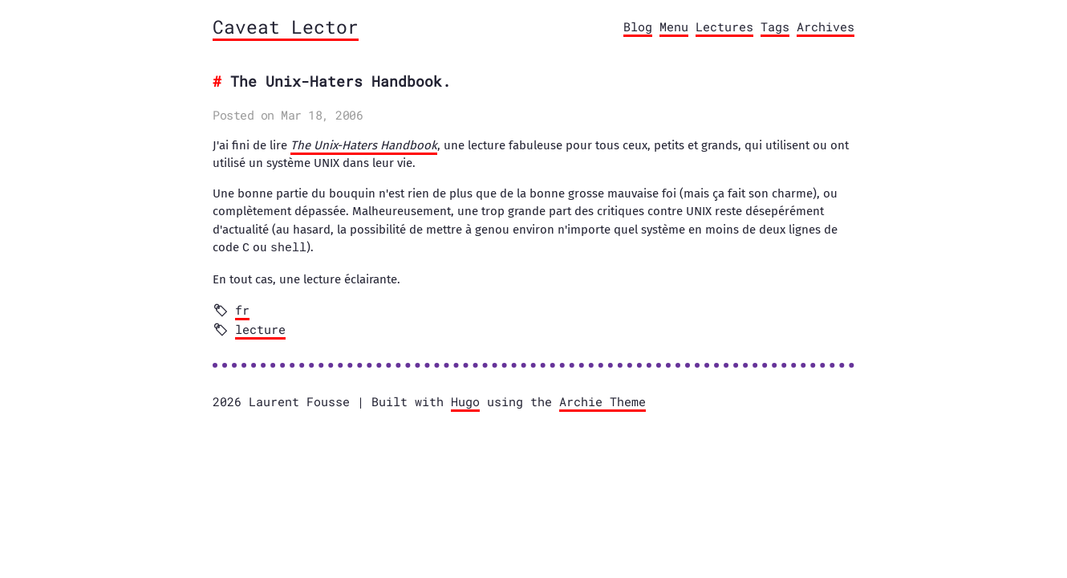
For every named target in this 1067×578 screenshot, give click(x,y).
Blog (637, 26)
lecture (260, 328)
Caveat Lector (286, 26)
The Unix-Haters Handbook (363, 145)
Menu (673, 26)
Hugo (465, 401)
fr (242, 309)
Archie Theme (602, 401)
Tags (775, 26)
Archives (825, 26)
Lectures (724, 26)
